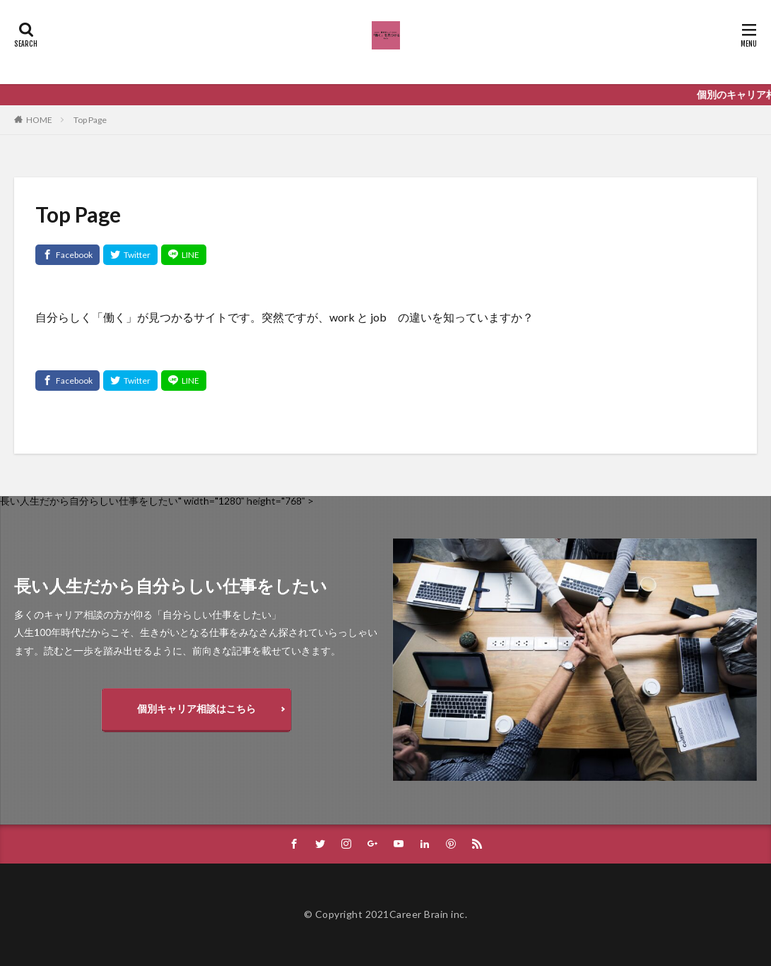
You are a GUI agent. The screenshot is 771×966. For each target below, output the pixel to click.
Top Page (90, 119)
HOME (39, 119)
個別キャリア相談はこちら (196, 708)
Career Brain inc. (428, 914)
